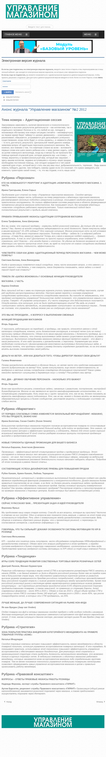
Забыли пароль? (11, 90)
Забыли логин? (11, 92)
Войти (7, 85)
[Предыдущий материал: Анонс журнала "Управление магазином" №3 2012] (8, 694)
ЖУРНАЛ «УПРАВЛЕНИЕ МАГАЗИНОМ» (32, 11)
